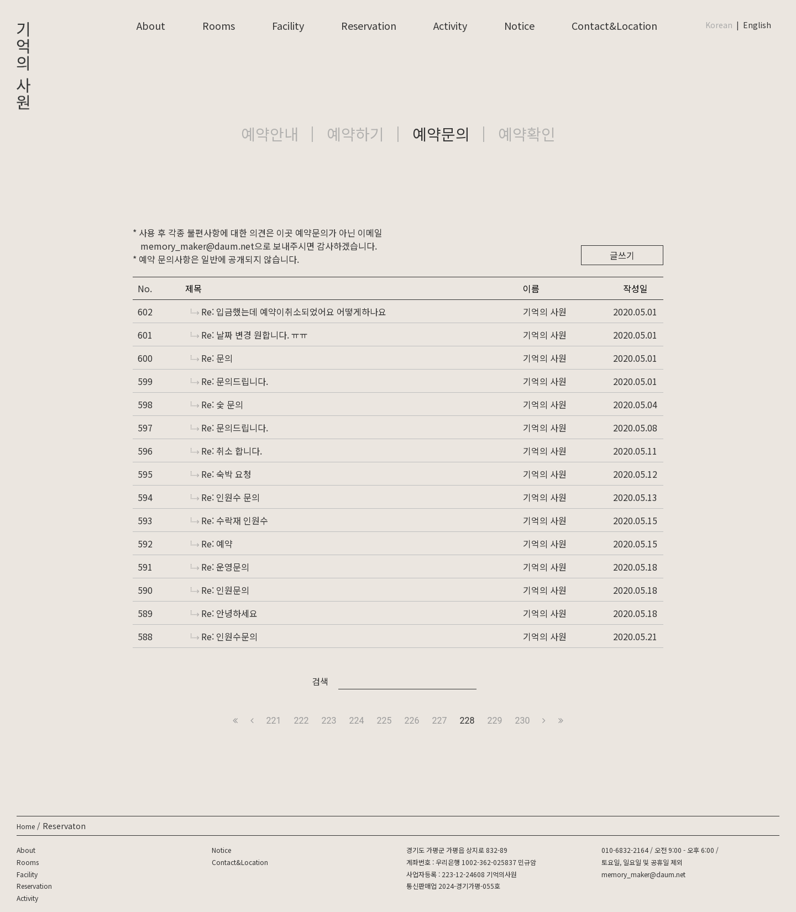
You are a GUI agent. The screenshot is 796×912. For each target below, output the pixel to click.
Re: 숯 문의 (217, 404)
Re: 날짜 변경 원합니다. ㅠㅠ (249, 335)
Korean (718, 24)
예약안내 (269, 134)
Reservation (368, 25)
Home (26, 826)
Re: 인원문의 (220, 590)
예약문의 (441, 134)
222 (301, 720)
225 (384, 720)
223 (329, 720)
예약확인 (527, 134)
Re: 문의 (212, 358)
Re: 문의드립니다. (229, 381)
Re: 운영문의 (220, 567)
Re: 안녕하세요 (224, 613)
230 (522, 720)
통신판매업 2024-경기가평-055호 (453, 885)
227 (439, 720)
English (757, 24)
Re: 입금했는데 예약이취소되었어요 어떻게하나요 (288, 311)
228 (466, 720)
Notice (519, 25)
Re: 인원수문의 (224, 636)
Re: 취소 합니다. (226, 451)
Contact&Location (614, 25)
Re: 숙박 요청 (221, 474)
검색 (320, 681)
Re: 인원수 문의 (225, 497)
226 (412, 720)
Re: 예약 (212, 543)
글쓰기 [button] (622, 255)
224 (356, 720)
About (151, 25)
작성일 (635, 288)
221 (273, 720)
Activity (450, 25)
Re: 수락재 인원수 (229, 520)
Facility (288, 25)
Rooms (218, 25)
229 (494, 720)
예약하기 (355, 134)
